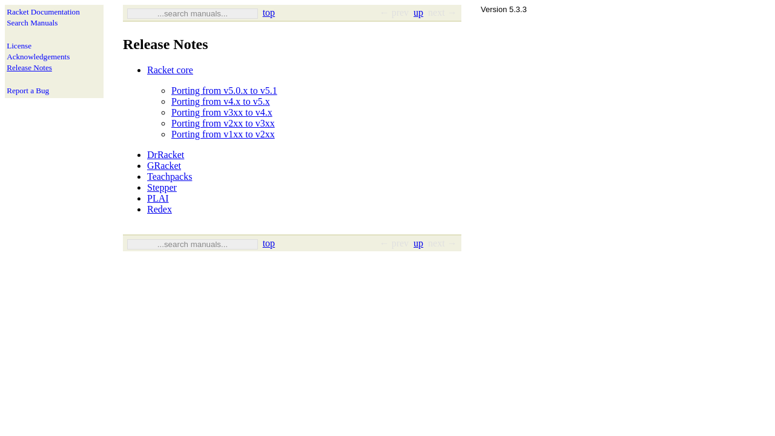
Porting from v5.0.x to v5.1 (224, 90)
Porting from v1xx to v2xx (223, 134)
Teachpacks (169, 176)
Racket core (170, 70)
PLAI (158, 198)
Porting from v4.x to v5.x (220, 101)
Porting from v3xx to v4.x (221, 112)
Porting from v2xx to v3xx (223, 123)
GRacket (164, 165)
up (418, 12)
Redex (159, 209)
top (269, 12)
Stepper (162, 187)
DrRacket (165, 155)
